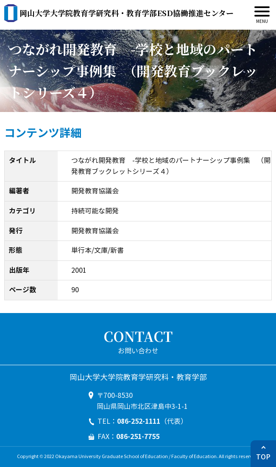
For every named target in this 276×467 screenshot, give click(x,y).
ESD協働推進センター (127, 12)
